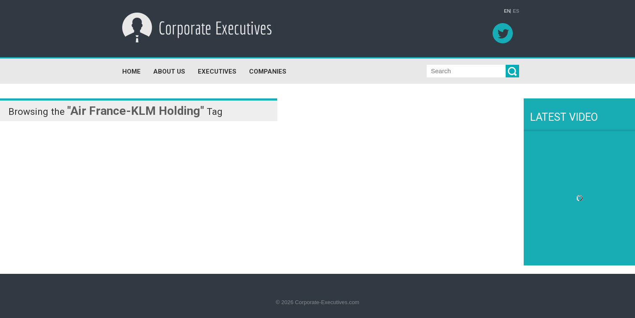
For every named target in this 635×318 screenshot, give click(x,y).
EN (507, 11)
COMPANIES (267, 64)
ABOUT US (169, 64)
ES (516, 11)
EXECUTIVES (217, 64)
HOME (131, 64)
